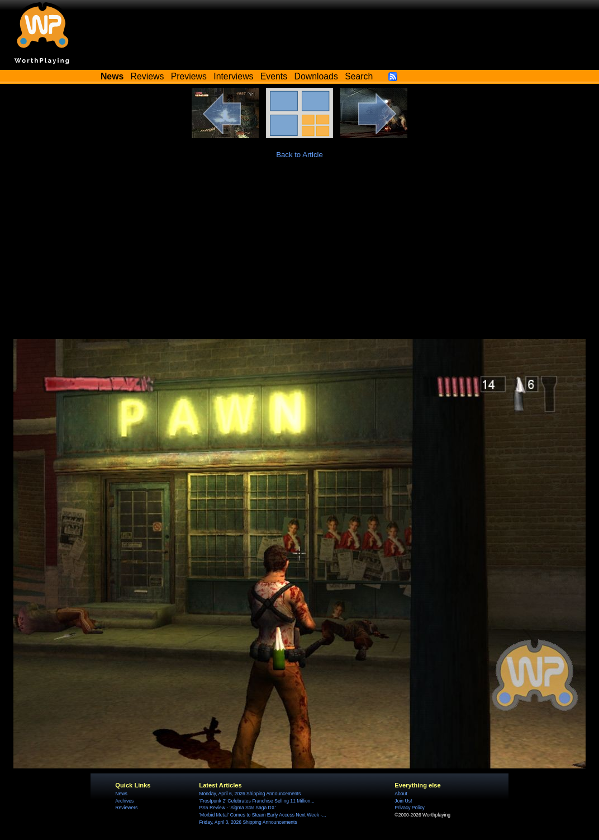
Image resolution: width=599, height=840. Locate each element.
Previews (189, 76)
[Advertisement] (299, 255)
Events (273, 76)
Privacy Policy (409, 807)
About (400, 793)
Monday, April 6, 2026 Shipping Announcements (250, 793)
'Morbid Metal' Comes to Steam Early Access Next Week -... (262, 815)
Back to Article (299, 154)
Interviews (233, 76)
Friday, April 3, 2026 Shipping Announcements (248, 822)
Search (359, 76)
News (121, 793)
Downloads (316, 76)
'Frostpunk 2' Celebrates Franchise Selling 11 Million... (256, 801)
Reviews (147, 76)
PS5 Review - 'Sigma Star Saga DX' (237, 807)
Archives (124, 801)
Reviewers (126, 807)
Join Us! (403, 801)
